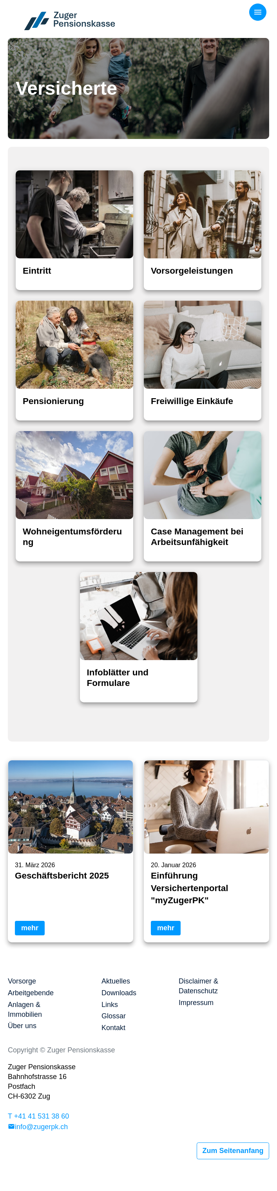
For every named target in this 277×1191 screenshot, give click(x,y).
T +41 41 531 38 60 (38, 1116)
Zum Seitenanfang (232, 1151)
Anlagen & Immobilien (25, 1009)
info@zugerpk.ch (41, 1127)
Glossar (113, 1016)
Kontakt (113, 1028)
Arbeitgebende (31, 993)
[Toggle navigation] (257, 12)
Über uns (22, 1026)
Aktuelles (115, 981)
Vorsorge (22, 981)
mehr (29, 928)
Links (109, 1005)
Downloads (118, 993)
